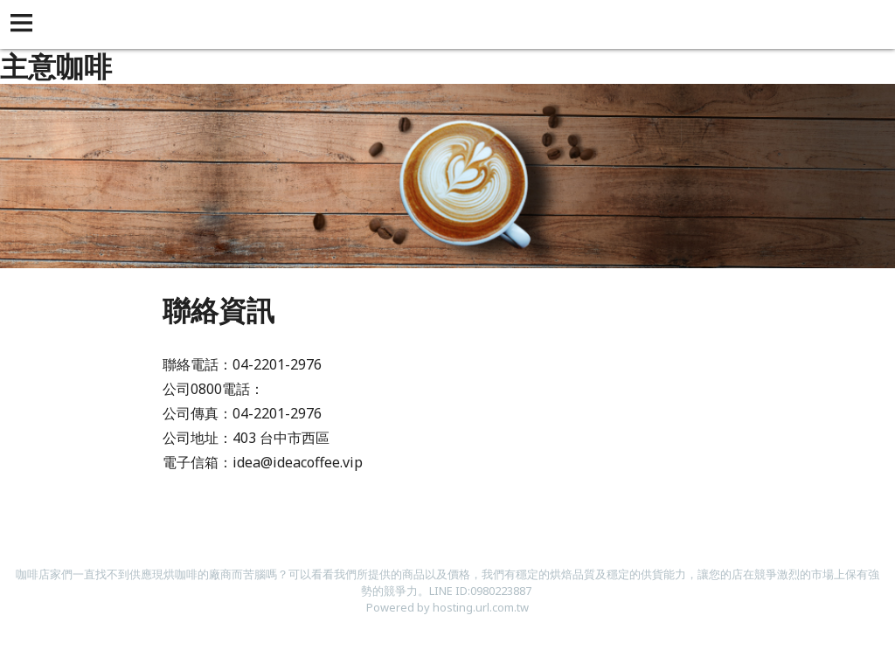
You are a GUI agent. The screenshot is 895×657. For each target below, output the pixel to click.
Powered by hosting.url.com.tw (447, 607)
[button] (24, 24)
